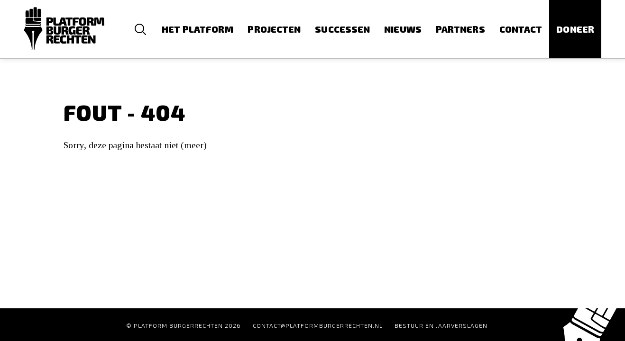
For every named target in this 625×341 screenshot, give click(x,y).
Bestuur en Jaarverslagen (441, 325)
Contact (520, 29)
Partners (460, 29)
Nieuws (403, 29)
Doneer (575, 29)
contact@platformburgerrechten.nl (318, 325)
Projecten (274, 29)
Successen (342, 29)
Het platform (197, 29)
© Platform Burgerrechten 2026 (183, 325)
